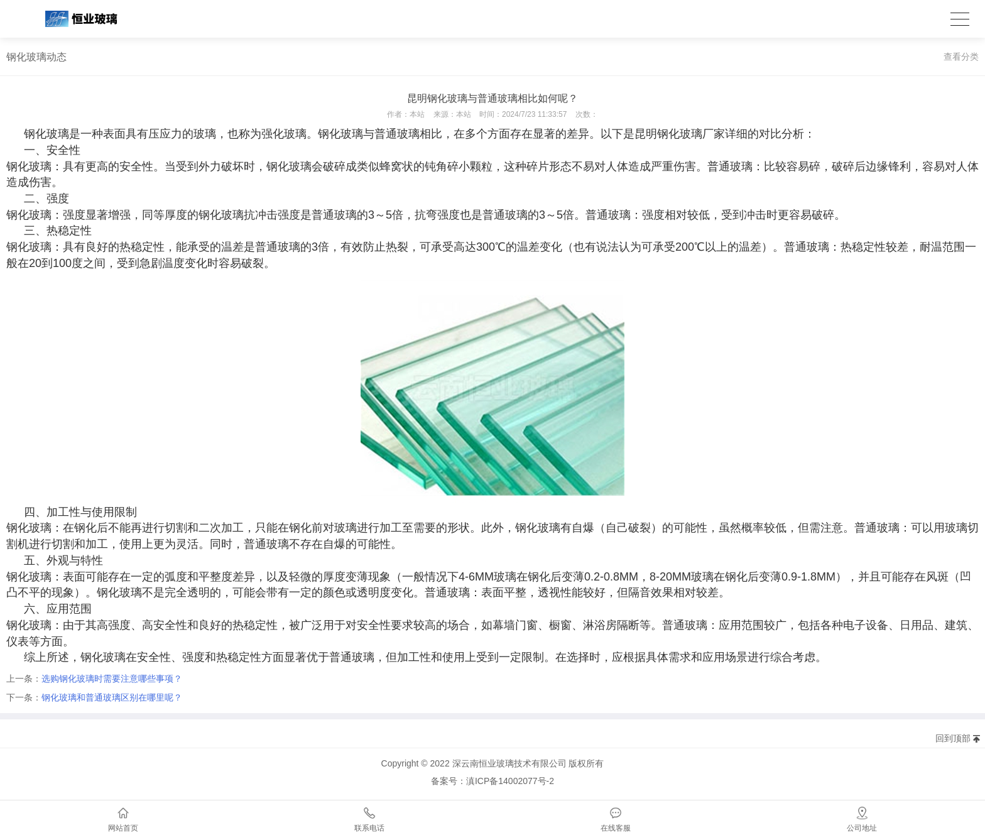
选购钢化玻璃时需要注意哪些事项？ (111, 679)
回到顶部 (953, 738)
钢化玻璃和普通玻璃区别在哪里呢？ (111, 697)
